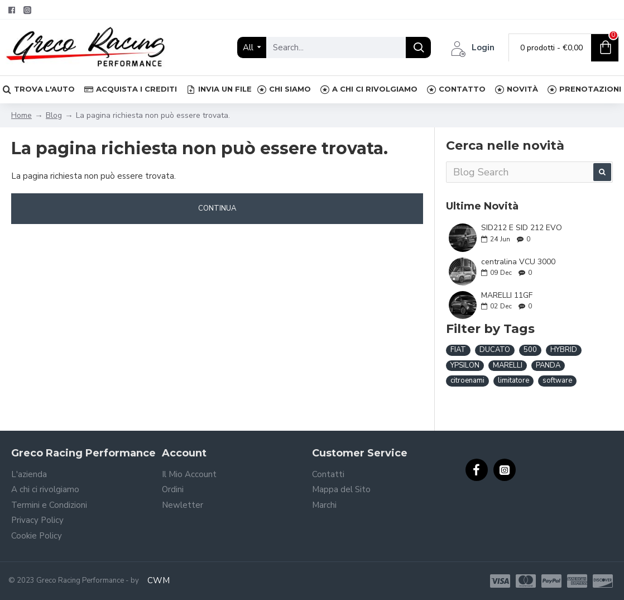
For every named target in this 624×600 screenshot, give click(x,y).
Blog (54, 115)
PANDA (548, 365)
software (557, 380)
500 (530, 350)
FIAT (458, 350)
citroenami (467, 380)
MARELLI (507, 365)
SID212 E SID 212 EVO (521, 227)
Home (21, 115)
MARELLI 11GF (506, 295)
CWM (158, 580)
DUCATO (494, 350)
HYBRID (563, 350)
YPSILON (464, 365)
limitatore (513, 380)
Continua (217, 208)
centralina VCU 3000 (518, 262)
